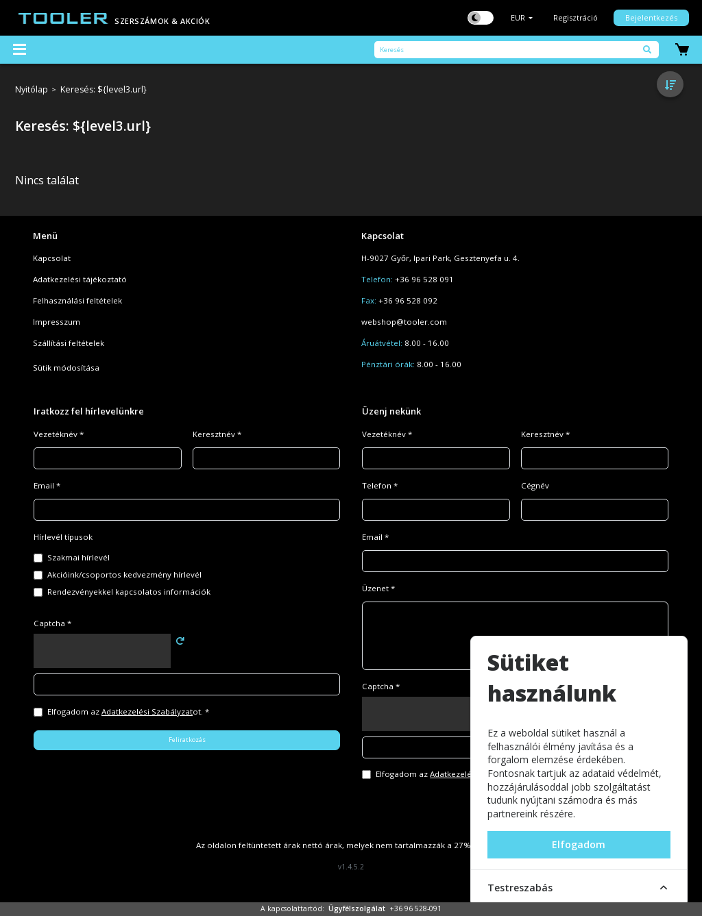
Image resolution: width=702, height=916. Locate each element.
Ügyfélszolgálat (356, 908)
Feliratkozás (187, 739)
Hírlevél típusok (63, 537)
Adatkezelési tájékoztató (80, 279)
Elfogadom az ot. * (128, 711)
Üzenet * (378, 588)
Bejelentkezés (651, 17)
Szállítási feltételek (68, 343)
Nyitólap (31, 90)
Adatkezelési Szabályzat (147, 711)
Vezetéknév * (59, 434)
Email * (47, 485)
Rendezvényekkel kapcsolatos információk (128, 591)
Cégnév (535, 485)
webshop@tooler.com (404, 322)
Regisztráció (575, 17)
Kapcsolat (52, 258)
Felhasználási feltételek (77, 300)
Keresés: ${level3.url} (103, 90)
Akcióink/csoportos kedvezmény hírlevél (124, 574)
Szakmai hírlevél (78, 557)
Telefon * (380, 485)
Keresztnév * (217, 434)
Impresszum (56, 322)
